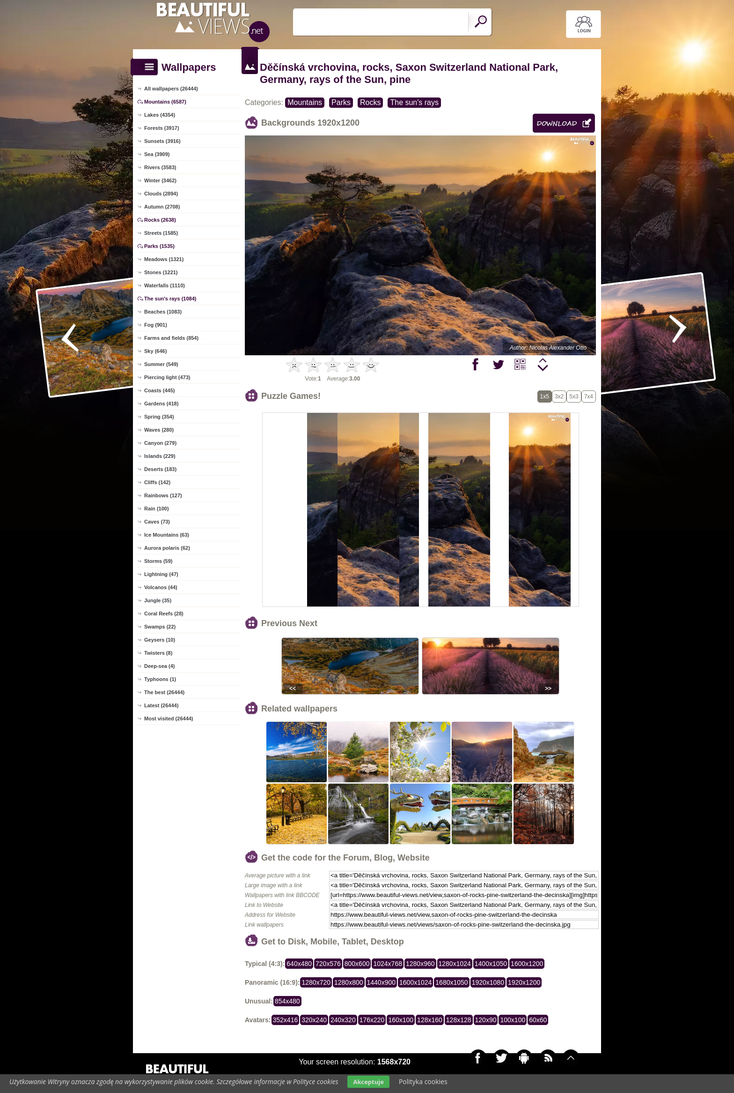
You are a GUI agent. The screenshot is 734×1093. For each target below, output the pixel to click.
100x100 (512, 1020)
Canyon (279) (160, 443)
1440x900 (381, 982)
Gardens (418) (161, 403)
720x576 (328, 963)
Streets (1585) (161, 233)
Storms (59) (158, 561)
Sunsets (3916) (162, 141)
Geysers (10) (159, 640)
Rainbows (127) (163, 495)
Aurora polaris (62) (167, 548)
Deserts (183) (160, 469)
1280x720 (315, 982)
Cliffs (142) (157, 482)
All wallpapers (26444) (171, 88)
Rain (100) (156, 508)
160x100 (400, 1020)
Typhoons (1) (160, 679)
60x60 (538, 1020)
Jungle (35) (157, 600)
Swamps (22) (160, 626)
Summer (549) (161, 364)
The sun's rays (414, 102)
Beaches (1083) (163, 311)
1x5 (544, 396)
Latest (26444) (161, 705)
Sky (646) (155, 351)
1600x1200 (527, 963)
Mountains (304, 102)
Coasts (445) (159, 390)
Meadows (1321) (164, 259)
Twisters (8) (158, 653)
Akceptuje (368, 1082)
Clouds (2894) (161, 193)
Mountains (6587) (165, 102)
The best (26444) (164, 692)
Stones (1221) (161, 272)
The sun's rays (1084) (170, 298)
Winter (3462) (160, 180)
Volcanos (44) (160, 587)
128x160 (429, 1020)
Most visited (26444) (168, 718)
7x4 (588, 396)
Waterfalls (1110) (164, 285)
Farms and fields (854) (171, 338)
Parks (341, 102)
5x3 (573, 396)
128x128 (458, 1020)
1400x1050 (491, 963)
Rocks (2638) (160, 220)
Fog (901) (155, 325)
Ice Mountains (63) (166, 535)
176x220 (372, 1020)
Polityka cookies (423, 1081)
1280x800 (348, 982)
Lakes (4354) (159, 115)
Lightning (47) (161, 574)
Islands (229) (160, 456)
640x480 (299, 963)
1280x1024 (455, 963)
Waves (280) (159, 430)
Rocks (370, 102)
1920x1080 (488, 982)
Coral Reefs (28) (164, 613)
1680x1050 (451, 982)
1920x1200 (524, 982)
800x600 (357, 963)
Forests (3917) (161, 128)
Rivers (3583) (160, 167)
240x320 (343, 1020)
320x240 (314, 1020)
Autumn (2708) (162, 207)
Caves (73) (157, 521)
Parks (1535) (159, 246)
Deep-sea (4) (159, 666)
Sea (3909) (156, 154)
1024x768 (387, 963)
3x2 (559, 396)
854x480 (287, 1001)
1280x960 (420, 963)
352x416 (285, 1020)
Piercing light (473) (167, 377)
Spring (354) (159, 416)
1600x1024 (415, 982)
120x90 (486, 1020)
